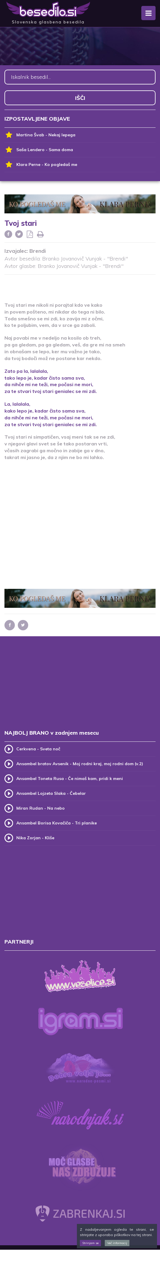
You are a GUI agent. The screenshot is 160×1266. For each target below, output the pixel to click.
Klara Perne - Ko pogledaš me (40, 164)
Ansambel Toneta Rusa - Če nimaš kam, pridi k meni (69, 778)
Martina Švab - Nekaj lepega (39, 135)
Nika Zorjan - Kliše (35, 837)
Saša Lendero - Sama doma (38, 150)
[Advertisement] (80, 284)
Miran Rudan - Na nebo (40, 808)
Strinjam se (90, 1243)
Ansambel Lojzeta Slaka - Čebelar (51, 793)
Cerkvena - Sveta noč (38, 749)
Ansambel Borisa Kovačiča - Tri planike (56, 823)
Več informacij (117, 1243)
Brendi (37, 250)
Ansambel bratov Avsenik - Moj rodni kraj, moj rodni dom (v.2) (79, 763)
